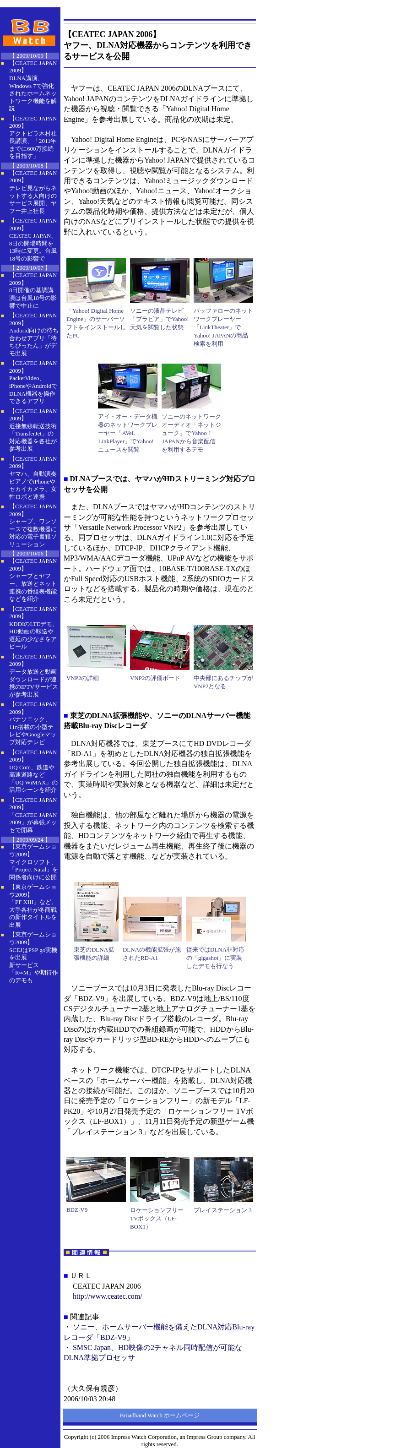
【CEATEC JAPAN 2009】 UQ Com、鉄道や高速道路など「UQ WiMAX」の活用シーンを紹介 (33, 771)
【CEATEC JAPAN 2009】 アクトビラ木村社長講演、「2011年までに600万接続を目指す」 (33, 137)
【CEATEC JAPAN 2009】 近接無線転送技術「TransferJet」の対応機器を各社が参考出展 (33, 430)
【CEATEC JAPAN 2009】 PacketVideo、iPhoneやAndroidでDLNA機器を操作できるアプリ (33, 381)
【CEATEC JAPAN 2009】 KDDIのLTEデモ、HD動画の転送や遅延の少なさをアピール (33, 627)
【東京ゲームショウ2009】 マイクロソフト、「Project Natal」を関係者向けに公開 (33, 861)
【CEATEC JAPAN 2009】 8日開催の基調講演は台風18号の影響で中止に (33, 290)
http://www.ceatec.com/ (107, 1296)
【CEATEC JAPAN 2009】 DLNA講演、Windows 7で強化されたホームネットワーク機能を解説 (33, 86)
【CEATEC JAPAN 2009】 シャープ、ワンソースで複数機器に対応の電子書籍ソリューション (33, 525)
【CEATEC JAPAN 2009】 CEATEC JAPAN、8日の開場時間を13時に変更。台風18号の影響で (33, 239)
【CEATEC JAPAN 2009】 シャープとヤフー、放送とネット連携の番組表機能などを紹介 (33, 579)
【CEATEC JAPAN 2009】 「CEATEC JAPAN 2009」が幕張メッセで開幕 (33, 814)
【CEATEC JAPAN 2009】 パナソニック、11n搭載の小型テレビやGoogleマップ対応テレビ (33, 723)
